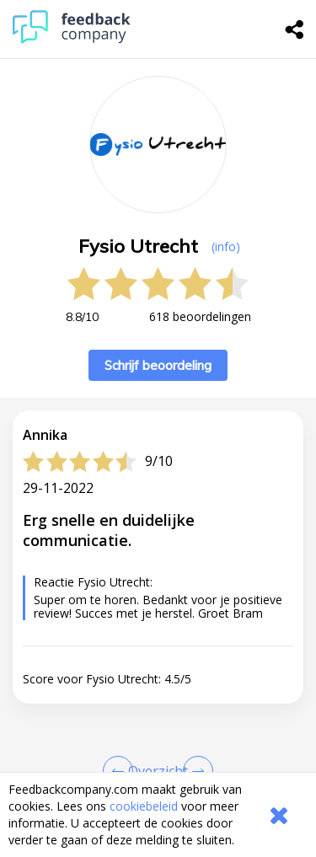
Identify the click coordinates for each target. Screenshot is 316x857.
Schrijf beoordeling (158, 365)
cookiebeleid (144, 806)
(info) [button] (226, 246)
